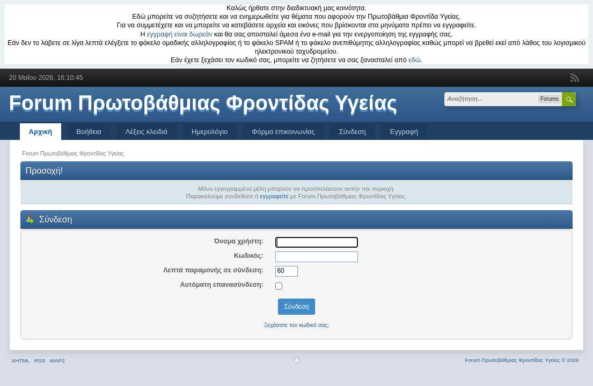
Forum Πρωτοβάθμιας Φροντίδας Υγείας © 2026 (522, 360)
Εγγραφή (404, 132)
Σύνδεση (352, 132)
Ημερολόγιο (210, 132)
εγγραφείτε (274, 196)
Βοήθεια (88, 132)
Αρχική (41, 132)
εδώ (414, 60)
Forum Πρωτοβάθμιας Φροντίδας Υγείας (203, 103)
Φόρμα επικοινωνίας (283, 132)
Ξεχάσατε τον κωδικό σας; (296, 325)
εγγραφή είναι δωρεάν (180, 34)
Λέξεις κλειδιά (146, 132)
